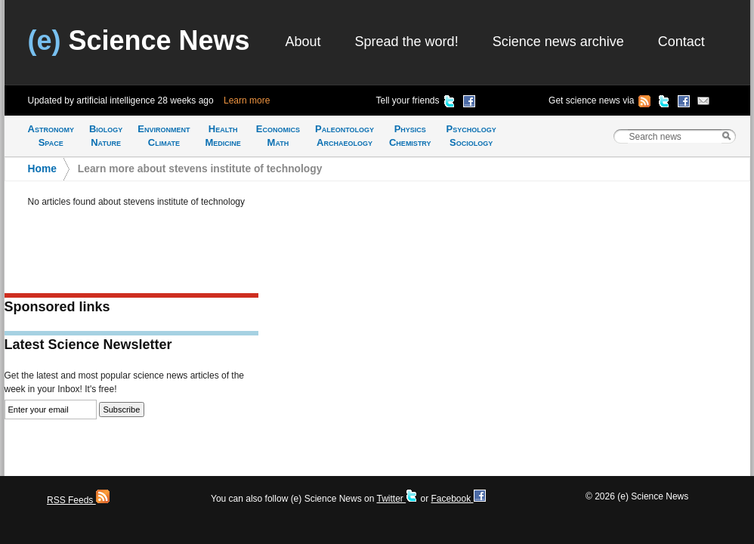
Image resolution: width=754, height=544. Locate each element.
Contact (681, 41)
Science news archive (558, 41)
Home (42, 169)
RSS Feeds (78, 500)
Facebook (458, 498)
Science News (139, 40)
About (303, 41)
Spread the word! (407, 41)
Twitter (397, 498)
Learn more (247, 100)
